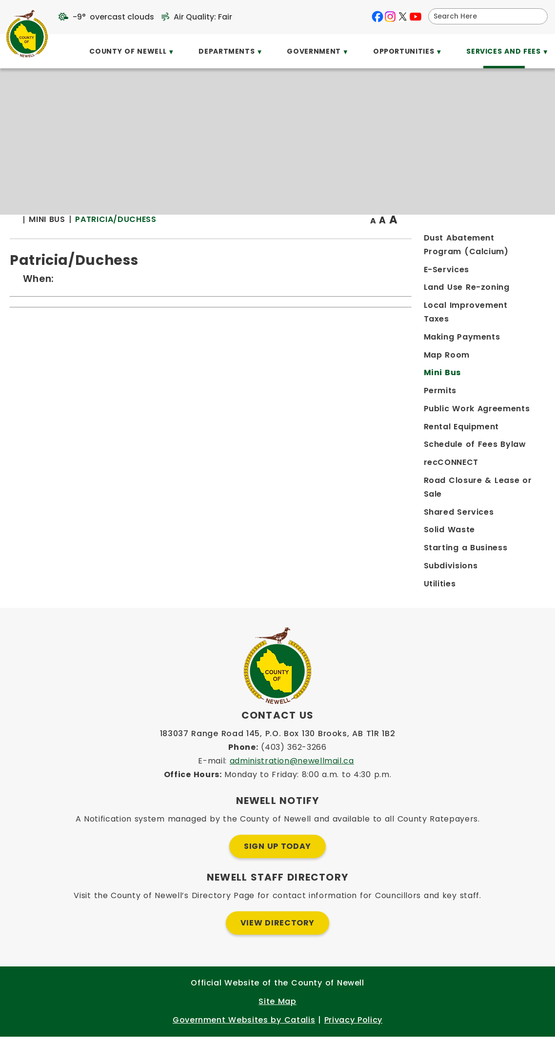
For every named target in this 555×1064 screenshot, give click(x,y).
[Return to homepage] (172, 239)
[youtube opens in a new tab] (415, 16)
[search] (481, 16)
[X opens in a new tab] (403, 16)
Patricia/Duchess (269, 238)
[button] (536, 16)
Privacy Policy (353, 1047)
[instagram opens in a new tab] (390, 16)
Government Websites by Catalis (244, 1047)
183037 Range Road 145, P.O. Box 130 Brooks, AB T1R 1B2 (278, 760)
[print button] (521, 239)
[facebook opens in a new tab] (377, 16)
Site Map (277, 1028)
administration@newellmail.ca (292, 788)
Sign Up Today (277, 873)
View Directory (277, 950)
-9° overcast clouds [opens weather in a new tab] (113, 16)
